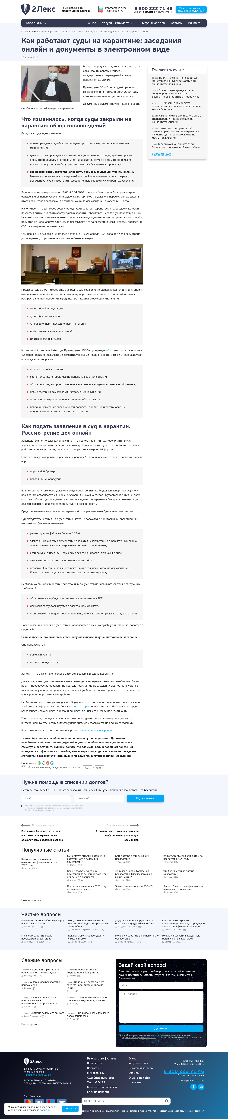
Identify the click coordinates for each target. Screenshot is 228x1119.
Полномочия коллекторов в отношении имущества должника (88, 999)
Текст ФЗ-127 (96, 1082)
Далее (161, 1028)
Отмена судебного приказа (42, 1013)
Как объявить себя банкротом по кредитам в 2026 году (183, 857)
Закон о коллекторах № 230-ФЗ (133, 886)
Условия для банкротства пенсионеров (40, 984)
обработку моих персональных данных (53, 808)
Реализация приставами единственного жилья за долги (40, 971)
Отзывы (176, 23)
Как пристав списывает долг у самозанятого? (86, 937)
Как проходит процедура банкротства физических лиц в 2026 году (39, 862)
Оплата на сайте (140, 1077)
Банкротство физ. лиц (101, 1058)
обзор (110, 350)
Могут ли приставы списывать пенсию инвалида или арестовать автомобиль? (88, 923)
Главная (26, 31)
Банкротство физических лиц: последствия (132, 857)
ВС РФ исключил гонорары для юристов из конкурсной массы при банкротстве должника (175, 81)
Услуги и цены (138, 1063)
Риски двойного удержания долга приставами (88, 1015)
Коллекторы (95, 1063)
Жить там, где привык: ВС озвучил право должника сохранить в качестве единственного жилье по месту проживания (175, 133)
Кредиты (93, 1068)
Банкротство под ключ (102, 1087)
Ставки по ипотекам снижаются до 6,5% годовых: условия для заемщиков (117, 836)
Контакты (195, 23)
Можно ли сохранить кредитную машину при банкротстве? (181, 937)
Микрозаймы (95, 1073)
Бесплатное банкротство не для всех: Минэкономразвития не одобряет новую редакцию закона (42, 836)
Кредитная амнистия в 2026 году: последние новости (87, 888)
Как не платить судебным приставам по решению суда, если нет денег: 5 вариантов (87, 874)
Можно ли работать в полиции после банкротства (137, 937)
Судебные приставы (100, 1077)
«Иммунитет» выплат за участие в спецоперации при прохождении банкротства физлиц (176, 119)
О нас (92, 23)
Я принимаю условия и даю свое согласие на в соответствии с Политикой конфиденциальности (55, 808)
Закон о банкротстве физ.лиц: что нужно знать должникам (183, 888)
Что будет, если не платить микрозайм (179, 873)
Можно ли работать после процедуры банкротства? (36, 937)
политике (45, 1110)
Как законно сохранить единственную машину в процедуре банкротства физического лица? (183, 923)
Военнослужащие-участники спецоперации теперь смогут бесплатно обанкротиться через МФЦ (175, 93)
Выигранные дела (141, 1068)
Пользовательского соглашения (58, 806)
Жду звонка (145, 798)
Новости (38, 31)
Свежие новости (98, 1092)
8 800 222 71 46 (153, 9)
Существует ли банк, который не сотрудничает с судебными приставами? (86, 859)
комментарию (81, 706)
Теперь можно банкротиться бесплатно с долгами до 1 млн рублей (176, 146)
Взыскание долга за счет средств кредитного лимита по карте (85, 985)
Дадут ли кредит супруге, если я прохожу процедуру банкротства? (135, 922)
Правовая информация (37, 1075)
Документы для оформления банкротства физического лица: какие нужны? (134, 874)
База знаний (36, 23)
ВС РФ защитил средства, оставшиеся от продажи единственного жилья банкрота (177, 106)
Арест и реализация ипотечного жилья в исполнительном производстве (39, 1000)
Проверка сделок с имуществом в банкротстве (83, 971)
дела (152, 23)
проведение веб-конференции (94, 730)
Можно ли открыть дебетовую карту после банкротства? (42, 922)
